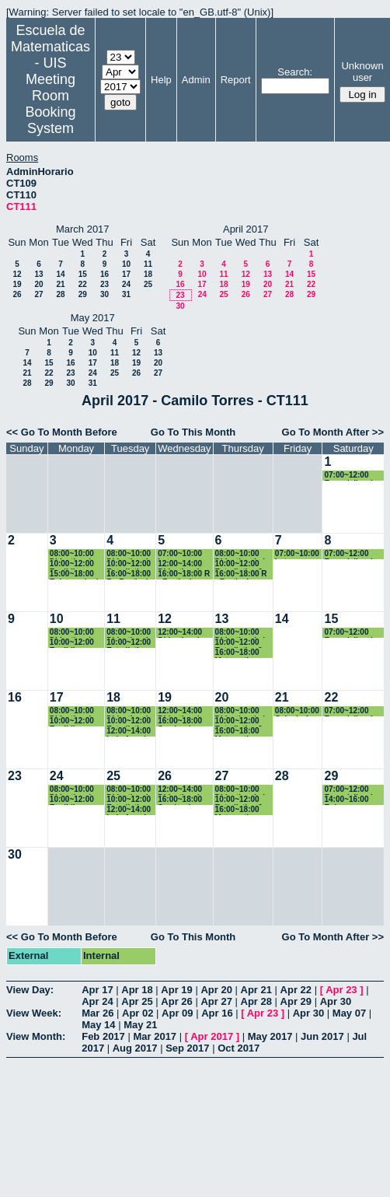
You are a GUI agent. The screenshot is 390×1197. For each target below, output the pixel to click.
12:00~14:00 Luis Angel (128, 731)
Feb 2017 (103, 1036)
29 (82, 294)
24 (126, 284)
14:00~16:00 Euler (346, 800)
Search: (294, 72)
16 (104, 274)
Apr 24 (97, 1001)
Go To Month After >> (333, 432)
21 (60, 284)
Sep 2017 (187, 1048)
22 (82, 284)
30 (104, 294)
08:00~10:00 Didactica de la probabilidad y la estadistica (129, 554)
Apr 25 (136, 1001)
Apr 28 (256, 1001)
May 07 (349, 1013)
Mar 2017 (154, 1036)
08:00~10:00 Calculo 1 (297, 711)
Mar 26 (97, 1013)
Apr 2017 (211, 1036)
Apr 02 (137, 1013)
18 (148, 274)
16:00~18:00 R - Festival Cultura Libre (128, 574)
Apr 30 (335, 1001)
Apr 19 (176, 990)
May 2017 (270, 1036)
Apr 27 (216, 1001)
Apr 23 (341, 990)
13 (38, 274)
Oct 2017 (238, 1048)
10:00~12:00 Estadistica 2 (128, 564)
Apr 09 (177, 1013)
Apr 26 (176, 1001)
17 (126, 274)
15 (82, 274)
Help (161, 80)
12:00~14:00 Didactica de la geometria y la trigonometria (184, 564)
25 (148, 284)
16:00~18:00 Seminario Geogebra (180, 721)
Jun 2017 (322, 1036)
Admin (196, 80)
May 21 (140, 1025)
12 (16, 274)
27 (38, 294)
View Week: (33, 1013)
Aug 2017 (135, 1048)
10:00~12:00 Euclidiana (72, 564)
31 (126, 294)
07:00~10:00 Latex (180, 554)
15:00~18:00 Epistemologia (76, 574)
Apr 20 (216, 990)
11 (148, 264)
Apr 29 (296, 1001)
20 (38, 284)
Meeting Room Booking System (50, 104)
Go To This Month (193, 432)
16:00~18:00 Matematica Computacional (243, 653)
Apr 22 (296, 990)
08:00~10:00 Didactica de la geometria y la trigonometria (76, 554)
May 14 (98, 1025)
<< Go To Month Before (61, 432)
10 (126, 264)
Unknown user (362, 71)
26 (16, 294)
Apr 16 (216, 1013)
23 (104, 284)
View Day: (30, 990)
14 (60, 274)
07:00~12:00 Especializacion (352, 476)
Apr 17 (97, 990)
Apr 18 (136, 990)
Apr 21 (256, 990)
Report (236, 80)
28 (60, 294)
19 (16, 284)
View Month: (35, 1036)
